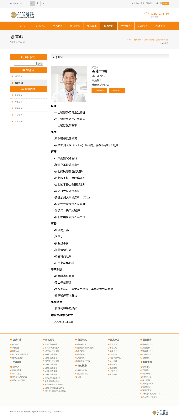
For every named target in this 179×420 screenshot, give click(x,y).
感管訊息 (112, 364)
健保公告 (112, 351)
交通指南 (145, 387)
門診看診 (145, 370)
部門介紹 (17, 76)
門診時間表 (99, 90)
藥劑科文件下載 (82, 361)
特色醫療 (126, 25)
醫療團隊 (109, 25)
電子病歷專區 (114, 358)
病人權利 (145, 380)
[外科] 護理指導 (50, 368)
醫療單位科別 (149, 40)
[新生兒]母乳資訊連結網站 (54, 391)
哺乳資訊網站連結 (18, 377)
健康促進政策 (16, 358)
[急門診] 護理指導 (51, 351)
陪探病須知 (145, 377)
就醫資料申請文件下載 (150, 393)
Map (165, 3)
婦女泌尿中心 (81, 373)
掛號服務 (145, 367)
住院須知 (145, 373)
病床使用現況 (146, 383)
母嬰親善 (14, 367)
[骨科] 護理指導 (50, 364)
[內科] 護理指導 (50, 371)
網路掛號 (117, 90)
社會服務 (17, 121)
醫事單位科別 (146, 351)
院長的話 (14, 351)
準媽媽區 (57, 25)
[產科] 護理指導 (50, 358)
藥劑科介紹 (80, 344)
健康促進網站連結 (51, 381)
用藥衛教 (80, 358)
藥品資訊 (92, 25)
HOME (21, 25)
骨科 (78, 377)
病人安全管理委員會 (19, 354)
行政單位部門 (146, 354)
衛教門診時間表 (50, 344)
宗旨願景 (14, 348)
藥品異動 (80, 354)
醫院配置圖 (145, 390)
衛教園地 (75, 25)
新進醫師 (17, 101)
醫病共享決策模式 (51, 348)
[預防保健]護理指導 (51, 378)
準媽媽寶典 (15, 370)
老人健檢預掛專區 (148, 397)
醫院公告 (112, 348)
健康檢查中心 (81, 370)
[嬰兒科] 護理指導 (51, 361)
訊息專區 (143, 25)
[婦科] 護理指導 (50, 354)
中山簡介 (14, 344)
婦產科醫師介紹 (162, 40)
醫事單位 (17, 108)
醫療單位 (17, 95)
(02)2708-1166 (160, 13)
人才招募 (112, 361)
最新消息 (112, 344)
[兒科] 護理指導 (50, 374)
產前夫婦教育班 (17, 380)
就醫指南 (160, 25)
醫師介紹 (17, 82)
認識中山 (40, 25)
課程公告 (112, 354)
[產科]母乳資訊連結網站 (53, 388)
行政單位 (17, 114)
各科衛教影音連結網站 (53, 384)
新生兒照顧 (15, 373)
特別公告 (112, 371)
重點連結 (112, 368)
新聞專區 (112, 374)
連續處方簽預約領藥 (84, 348)
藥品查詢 (80, 351)
